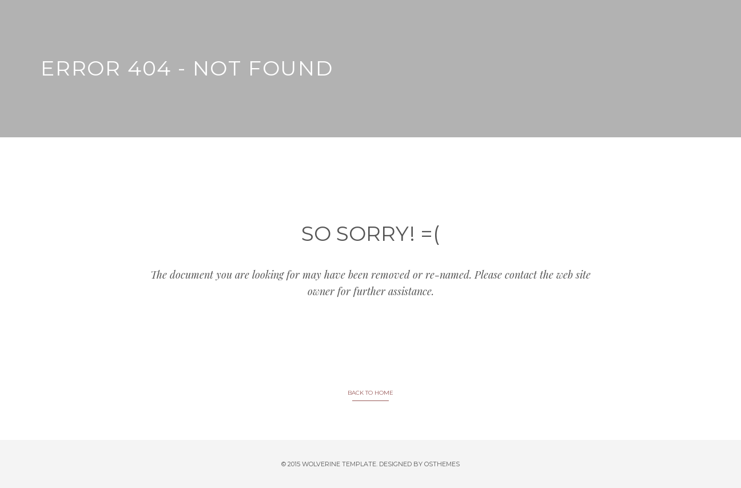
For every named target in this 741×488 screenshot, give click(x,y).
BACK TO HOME (370, 392)
